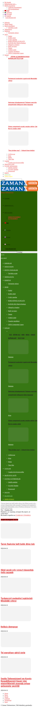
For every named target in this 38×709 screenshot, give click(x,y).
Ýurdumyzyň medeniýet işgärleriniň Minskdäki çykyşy (18, 502)
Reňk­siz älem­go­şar (25, 503)
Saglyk (6, 173)
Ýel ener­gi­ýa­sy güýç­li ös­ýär (13, 649)
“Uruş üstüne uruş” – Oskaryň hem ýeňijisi (21, 150)
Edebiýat (7, 31)
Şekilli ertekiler (12, 168)
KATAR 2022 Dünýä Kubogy (17, 43)
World (6, 693)
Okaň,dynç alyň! (9, 164)
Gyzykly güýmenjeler (10, 166)
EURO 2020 (12, 38)
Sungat (6, 55)
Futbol (10, 36)
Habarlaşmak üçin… (10, 4)
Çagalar (6, 161)
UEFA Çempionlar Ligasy (16, 53)
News (6, 692)
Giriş (6, 17)
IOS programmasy (13, 9)
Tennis (10, 48)
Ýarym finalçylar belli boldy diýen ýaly (13, 500)
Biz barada (7, 2)
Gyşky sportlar (12, 39)
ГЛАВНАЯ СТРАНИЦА (23, 512)
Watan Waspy (8, 24)
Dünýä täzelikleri (9, 26)
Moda (23, 57)
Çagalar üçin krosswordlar (16, 162)
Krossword (11, 171)
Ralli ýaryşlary (12, 46)
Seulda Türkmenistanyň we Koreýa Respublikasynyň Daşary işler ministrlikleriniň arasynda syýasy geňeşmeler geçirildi (16, 679)
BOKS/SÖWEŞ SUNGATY (16, 41)
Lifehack (7, 695)
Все (9, 57)
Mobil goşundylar (9, 6)
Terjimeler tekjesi (13, 33)
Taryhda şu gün (12, 27)
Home (6, 690)
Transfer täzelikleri (14, 51)
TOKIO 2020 (12, 50)
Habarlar (7, 22)
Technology (7, 697)
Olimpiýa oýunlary (13, 45)
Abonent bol (12, 17)
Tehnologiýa (8, 29)
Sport (6, 34)
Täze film (19, 58)
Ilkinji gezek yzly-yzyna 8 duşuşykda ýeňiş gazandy (18, 500)
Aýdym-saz (14, 57)
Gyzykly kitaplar (13, 169)
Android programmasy (15, 7)
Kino (19, 57)
